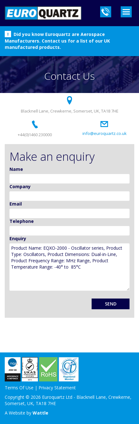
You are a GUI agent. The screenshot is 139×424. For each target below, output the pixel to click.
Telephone (21, 221)
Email (15, 204)
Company (20, 186)
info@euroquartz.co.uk (104, 133)
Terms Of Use (19, 388)
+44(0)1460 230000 (35, 134)
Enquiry (17, 238)
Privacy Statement (57, 388)
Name (16, 169)
